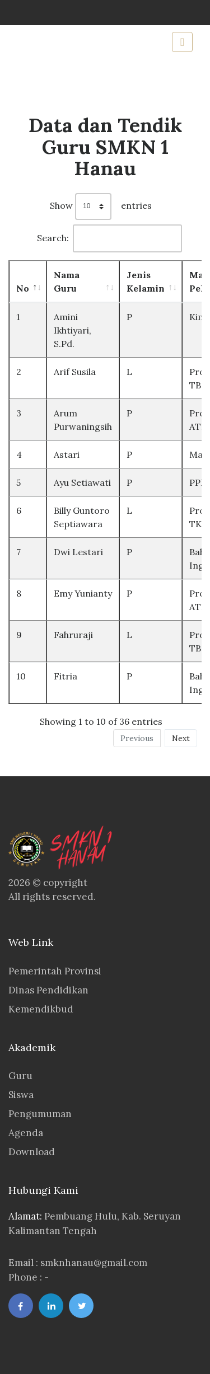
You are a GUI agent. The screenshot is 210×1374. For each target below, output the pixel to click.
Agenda (25, 1133)
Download (31, 1152)
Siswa (21, 1095)
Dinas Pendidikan (48, 990)
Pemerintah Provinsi (54, 971)
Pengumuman (40, 1114)
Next (181, 738)
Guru (20, 1076)
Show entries (101, 206)
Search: (109, 238)
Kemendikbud (40, 1009)
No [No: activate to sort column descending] (22, 288)
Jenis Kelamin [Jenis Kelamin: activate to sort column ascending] (146, 281)
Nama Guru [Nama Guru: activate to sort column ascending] (67, 281)
